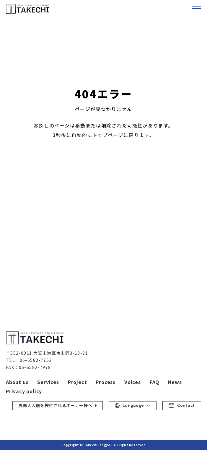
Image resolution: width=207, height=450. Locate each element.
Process (105, 382)
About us (17, 382)
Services (48, 382)
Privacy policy (24, 391)
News (175, 382)
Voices (132, 382)
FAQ (154, 382)
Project (77, 382)
